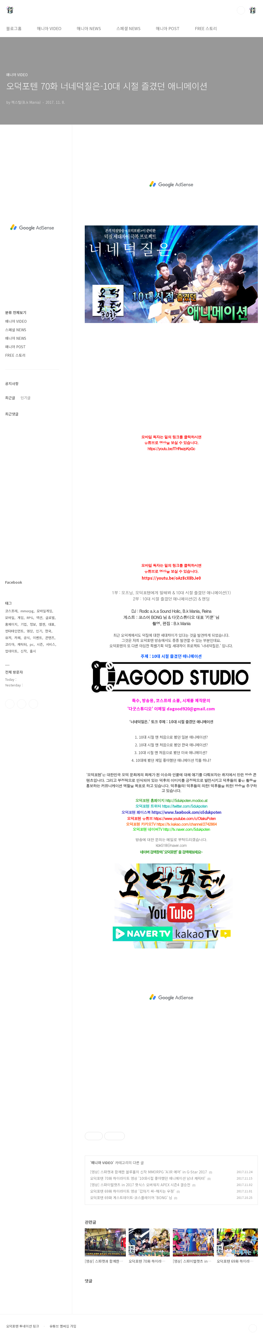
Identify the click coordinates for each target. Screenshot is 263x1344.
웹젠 (42, 624)
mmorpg (27, 610)
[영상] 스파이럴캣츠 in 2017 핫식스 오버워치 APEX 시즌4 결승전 (140, 1184)
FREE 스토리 (206, 28)
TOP (253, 1328)
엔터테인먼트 (14, 631)
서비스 (50, 644)
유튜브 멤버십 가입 (63, 1326)
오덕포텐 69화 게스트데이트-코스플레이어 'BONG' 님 (131, 1197)
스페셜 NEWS (128, 28)
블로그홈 (14, 28)
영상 (30, 631)
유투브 (33, 704)
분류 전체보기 (15, 312)
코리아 (9, 644)
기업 (24, 624)
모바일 (9, 617)
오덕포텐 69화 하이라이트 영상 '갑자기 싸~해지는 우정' (132, 1191)
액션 (39, 617)
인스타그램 (21, 704)
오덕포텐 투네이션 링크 (22, 1326)
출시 (33, 651)
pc (32, 644)
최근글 (10, 397)
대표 (51, 624)
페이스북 (9, 704)
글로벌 (50, 617)
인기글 (26, 397)
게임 (20, 617)
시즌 (40, 644)
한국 (48, 631)
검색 (241, 10)
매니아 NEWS (89, 28)
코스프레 (11, 610)
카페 (17, 637)
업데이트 (11, 651)
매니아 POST (168, 28)
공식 (27, 637)
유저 (8, 637)
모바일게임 (44, 610)
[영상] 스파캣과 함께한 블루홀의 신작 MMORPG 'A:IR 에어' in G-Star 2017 (148, 1171)
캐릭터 (22, 644)
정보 (33, 624)
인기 (39, 631)
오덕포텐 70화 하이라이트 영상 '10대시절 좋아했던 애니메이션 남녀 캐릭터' (147, 1178)
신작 (24, 651)
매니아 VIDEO (49, 28)
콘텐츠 (49, 637)
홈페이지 (11, 624)
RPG (30, 617)
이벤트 (37, 637)
